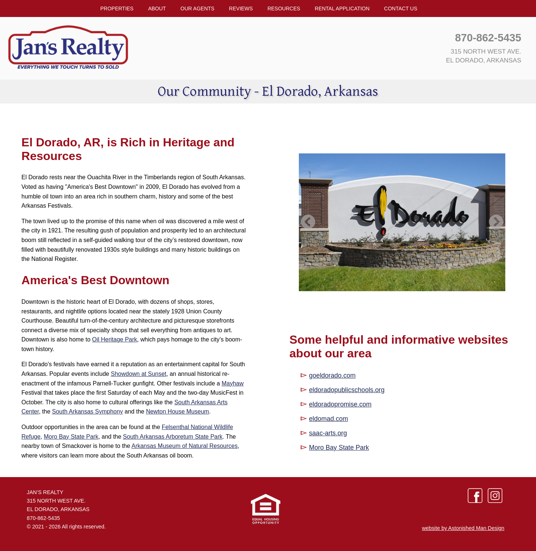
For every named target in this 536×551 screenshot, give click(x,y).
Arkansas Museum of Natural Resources (185, 446)
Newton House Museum (177, 411)
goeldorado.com (332, 375)
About (157, 8)
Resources (283, 8)
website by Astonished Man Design (463, 528)
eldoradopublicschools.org (347, 390)
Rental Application (342, 8)
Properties (116, 8)
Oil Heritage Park (114, 339)
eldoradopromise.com (340, 404)
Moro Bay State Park (71, 436)
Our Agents (198, 8)
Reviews (241, 8)
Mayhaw (233, 383)
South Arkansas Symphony (87, 411)
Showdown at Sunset (138, 374)
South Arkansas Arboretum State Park (172, 436)
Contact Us (400, 8)
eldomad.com (328, 418)
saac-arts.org (328, 433)
